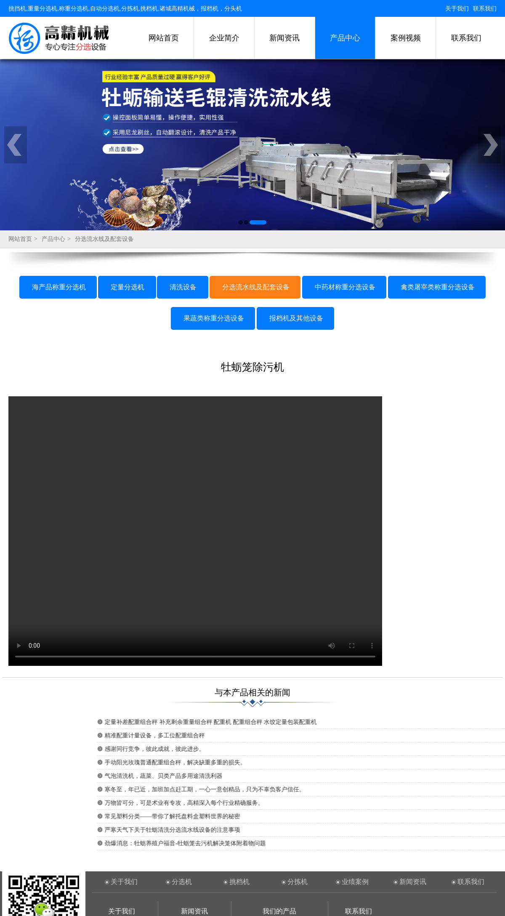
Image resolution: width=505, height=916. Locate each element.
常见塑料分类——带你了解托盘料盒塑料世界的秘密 (372, 699)
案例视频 (406, 38)
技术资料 (194, 823)
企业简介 (224, 38)
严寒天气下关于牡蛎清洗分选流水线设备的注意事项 (372, 712)
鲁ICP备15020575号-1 (366, 899)
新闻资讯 (284, 38)
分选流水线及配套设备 (104, 121)
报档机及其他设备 (296, 200)
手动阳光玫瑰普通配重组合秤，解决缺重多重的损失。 (375, 645)
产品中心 (345, 38)
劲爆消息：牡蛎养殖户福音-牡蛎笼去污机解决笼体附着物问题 (385, 726)
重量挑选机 (121, 862)
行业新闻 (194, 810)
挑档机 (239, 764)
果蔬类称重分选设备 (213, 200)
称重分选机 (121, 849)
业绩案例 (355, 764)
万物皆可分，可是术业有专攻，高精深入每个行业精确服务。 (384, 685)
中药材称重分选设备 (345, 169)
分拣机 (297, 764)
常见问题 (194, 836)
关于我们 (457, 8)
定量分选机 (127, 169)
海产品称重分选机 (59, 169)
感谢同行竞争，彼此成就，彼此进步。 (355, 631)
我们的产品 (279, 793)
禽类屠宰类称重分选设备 (438, 169)
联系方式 (121, 823)
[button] (241, 105)
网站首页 (164, 38)
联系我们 (485, 8)
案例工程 (121, 836)
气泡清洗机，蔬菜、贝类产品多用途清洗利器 (364, 658)
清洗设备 (183, 169)
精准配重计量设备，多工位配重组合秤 (355, 618)
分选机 (182, 764)
